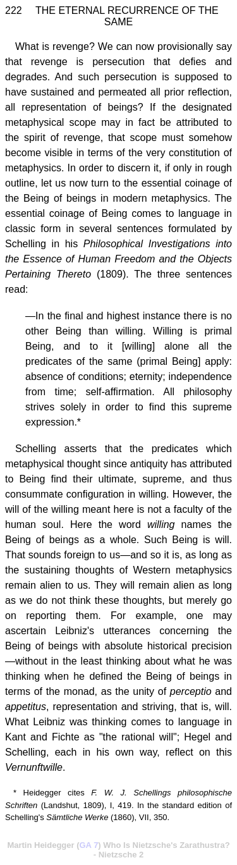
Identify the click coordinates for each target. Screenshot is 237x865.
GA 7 (89, 845)
